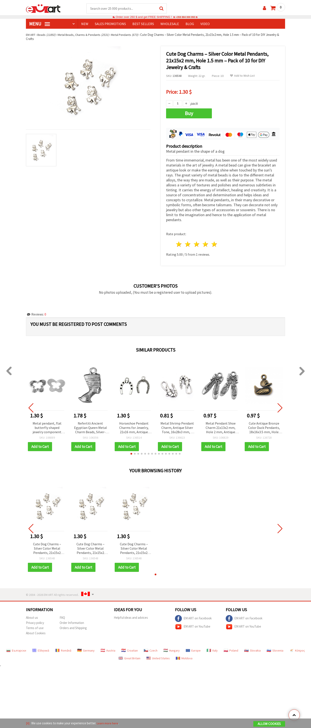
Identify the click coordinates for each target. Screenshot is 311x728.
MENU (39, 24)
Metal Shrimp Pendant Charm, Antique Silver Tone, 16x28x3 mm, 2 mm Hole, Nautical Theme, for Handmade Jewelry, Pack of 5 (177, 426)
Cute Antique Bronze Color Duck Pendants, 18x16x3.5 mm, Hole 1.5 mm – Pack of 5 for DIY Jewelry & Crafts (264, 426)
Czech (150, 649)
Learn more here (108, 723)
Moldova (184, 657)
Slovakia (252, 649)
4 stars (205, 243)
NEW (84, 24)
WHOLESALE (169, 24)
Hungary (171, 649)
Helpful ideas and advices (131, 616)
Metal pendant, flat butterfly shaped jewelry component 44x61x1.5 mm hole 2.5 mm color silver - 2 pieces (47, 426)
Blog (190, 24)
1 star (179, 243)
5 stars (214, 243)
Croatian (129, 649)
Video (205, 24)
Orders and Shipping (73, 627)
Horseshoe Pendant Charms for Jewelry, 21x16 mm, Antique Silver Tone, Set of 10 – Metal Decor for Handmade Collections (134, 426)
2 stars (188, 243)
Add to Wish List (242, 76)
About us (32, 616)
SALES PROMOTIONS (110, 24)
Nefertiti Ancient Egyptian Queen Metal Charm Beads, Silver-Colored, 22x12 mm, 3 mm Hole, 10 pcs (90, 426)
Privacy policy (35, 621)
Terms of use (35, 627)
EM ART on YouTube (192, 625)
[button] (131, 452)
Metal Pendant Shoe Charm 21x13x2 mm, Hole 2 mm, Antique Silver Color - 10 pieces (220, 426)
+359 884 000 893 (185, 17)
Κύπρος (297, 649)
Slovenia (275, 649)
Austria (108, 649)
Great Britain (129, 657)
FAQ (62, 616)
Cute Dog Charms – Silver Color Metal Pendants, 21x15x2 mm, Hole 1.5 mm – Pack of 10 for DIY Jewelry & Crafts (47, 547)
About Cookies (36, 632)
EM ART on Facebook (193, 617)
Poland (231, 649)
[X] (28, 723)
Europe (193, 649)
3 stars (196, 243)
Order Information (72, 621)
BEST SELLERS (143, 24)
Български (16, 649)
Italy (212, 649)
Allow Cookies (269, 724)
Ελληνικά (40, 649)
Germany (86, 649)
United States (158, 657)
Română (63, 649)
